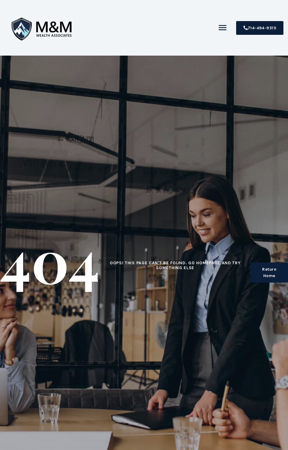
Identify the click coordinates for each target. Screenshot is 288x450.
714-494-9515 (259, 28)
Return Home (269, 272)
